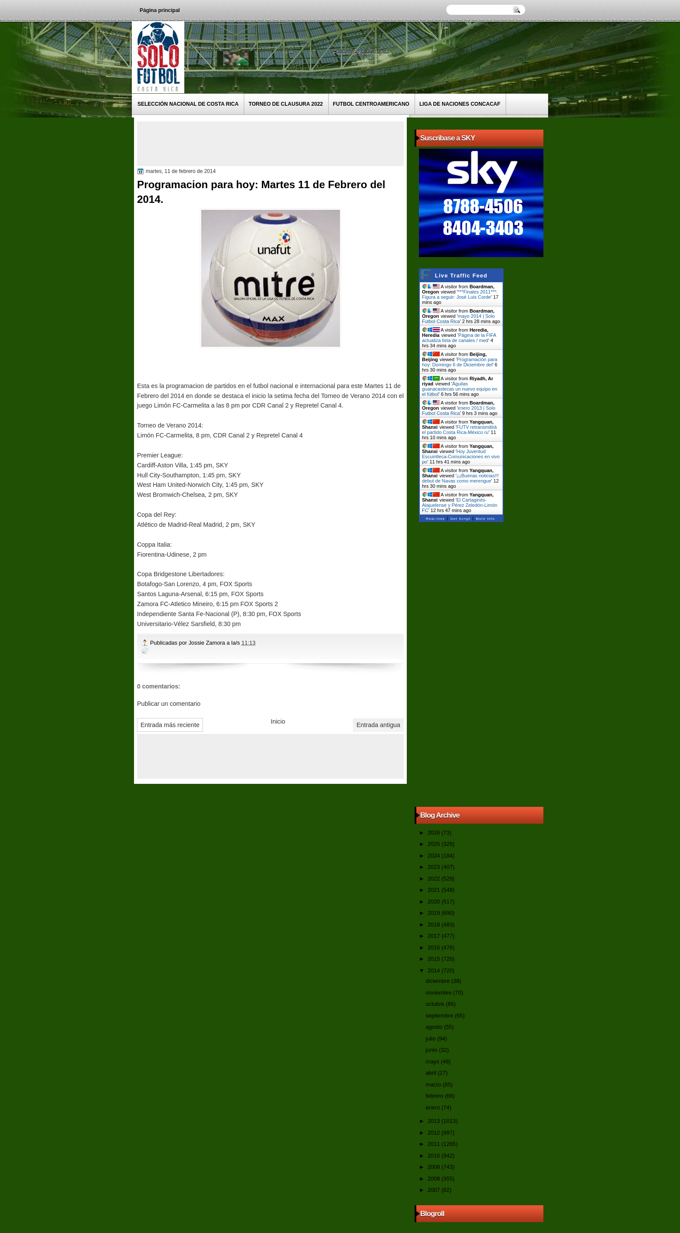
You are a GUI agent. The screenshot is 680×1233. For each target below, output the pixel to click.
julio (431, 1038)
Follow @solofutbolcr (362, 51)
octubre (435, 1004)
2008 (434, 1178)
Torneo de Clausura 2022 (285, 104)
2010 (434, 1155)
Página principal (160, 10)
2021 (434, 890)
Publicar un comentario (168, 703)
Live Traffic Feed (461, 275)
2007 (434, 1190)
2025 (434, 844)
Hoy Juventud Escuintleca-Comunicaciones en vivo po (461, 456)
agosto (434, 1027)
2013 (434, 1121)
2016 (434, 947)
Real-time (435, 519)
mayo (433, 1061)
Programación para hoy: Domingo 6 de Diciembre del (459, 362)
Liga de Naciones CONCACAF (459, 104)
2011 (434, 1144)
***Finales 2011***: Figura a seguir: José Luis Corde (459, 294)
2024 (434, 855)
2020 (434, 901)
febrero (435, 1096)
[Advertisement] (297, 143)
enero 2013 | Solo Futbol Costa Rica (458, 410)
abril (431, 1073)
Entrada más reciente (170, 724)
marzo (433, 1084)
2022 (434, 878)
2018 (434, 924)
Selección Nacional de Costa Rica (188, 104)
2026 (434, 832)
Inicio (278, 721)
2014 (434, 970)
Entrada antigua (378, 724)
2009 (434, 1167)
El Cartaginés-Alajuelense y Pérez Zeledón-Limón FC (459, 505)
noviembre (439, 992)
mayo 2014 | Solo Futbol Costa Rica (458, 318)
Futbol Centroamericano (371, 104)
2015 (434, 959)
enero (433, 1107)
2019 (434, 913)
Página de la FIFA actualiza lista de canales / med (459, 338)
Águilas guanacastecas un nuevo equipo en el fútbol (459, 389)
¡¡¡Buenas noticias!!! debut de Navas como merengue (460, 478)
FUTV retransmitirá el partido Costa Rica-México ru (459, 429)
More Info (485, 519)
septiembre (439, 1015)
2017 (434, 936)
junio (432, 1050)
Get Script (460, 519)
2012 (434, 1132)
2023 (434, 867)
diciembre (438, 981)
